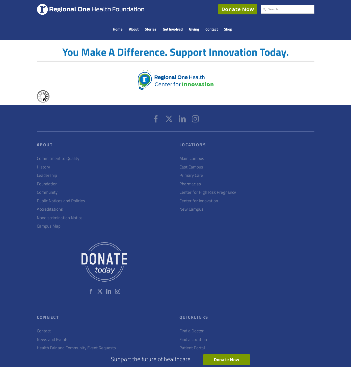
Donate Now (237, 9)
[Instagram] (195, 119)
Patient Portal (192, 348)
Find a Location (193, 339)
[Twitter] (169, 119)
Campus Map (49, 226)
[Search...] (287, 9)
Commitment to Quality (58, 158)
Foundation (47, 184)
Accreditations (50, 209)
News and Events (52, 339)
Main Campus (191, 158)
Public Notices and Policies (61, 201)
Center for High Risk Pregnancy (207, 192)
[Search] (264, 9)
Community (47, 192)
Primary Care (191, 175)
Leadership (47, 175)
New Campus (191, 209)
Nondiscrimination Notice (60, 218)
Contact (44, 331)
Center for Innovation (198, 201)
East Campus (191, 167)
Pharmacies (190, 184)
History (43, 167)
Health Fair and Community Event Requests (76, 348)
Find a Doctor (191, 331)
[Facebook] (155, 119)
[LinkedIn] (182, 119)
